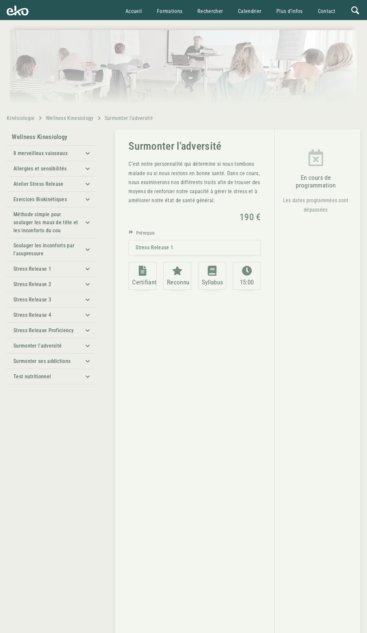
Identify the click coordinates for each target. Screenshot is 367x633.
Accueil (134, 11)
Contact (327, 11)
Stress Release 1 (154, 247)
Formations (170, 11)
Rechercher (210, 11)
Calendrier (250, 11)
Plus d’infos (290, 11)
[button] (51, 153)
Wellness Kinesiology (70, 118)
